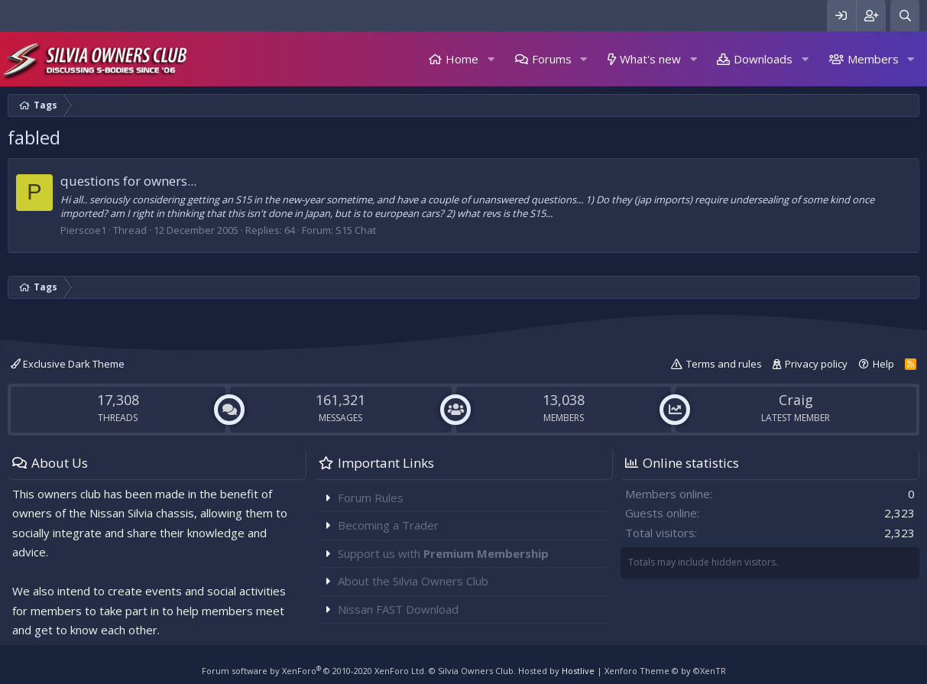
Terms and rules (724, 364)
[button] (490, 59)
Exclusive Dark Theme (68, 364)
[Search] (904, 15)
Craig (796, 400)
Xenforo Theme (665, 670)
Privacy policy (816, 364)
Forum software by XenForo (314, 670)
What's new (650, 58)
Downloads (763, 58)
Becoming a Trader (388, 525)
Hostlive (578, 670)
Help (883, 364)
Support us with (443, 553)
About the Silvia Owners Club (413, 580)
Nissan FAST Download (398, 609)
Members (873, 58)
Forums (552, 58)
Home (462, 58)
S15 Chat (355, 230)
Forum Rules (371, 497)
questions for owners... (128, 181)
